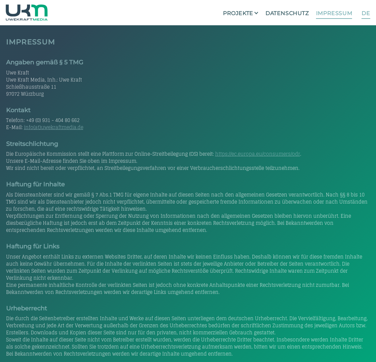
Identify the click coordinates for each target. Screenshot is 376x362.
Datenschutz (287, 13)
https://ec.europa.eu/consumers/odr (257, 154)
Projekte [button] (238, 13)
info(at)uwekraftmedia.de (53, 127)
